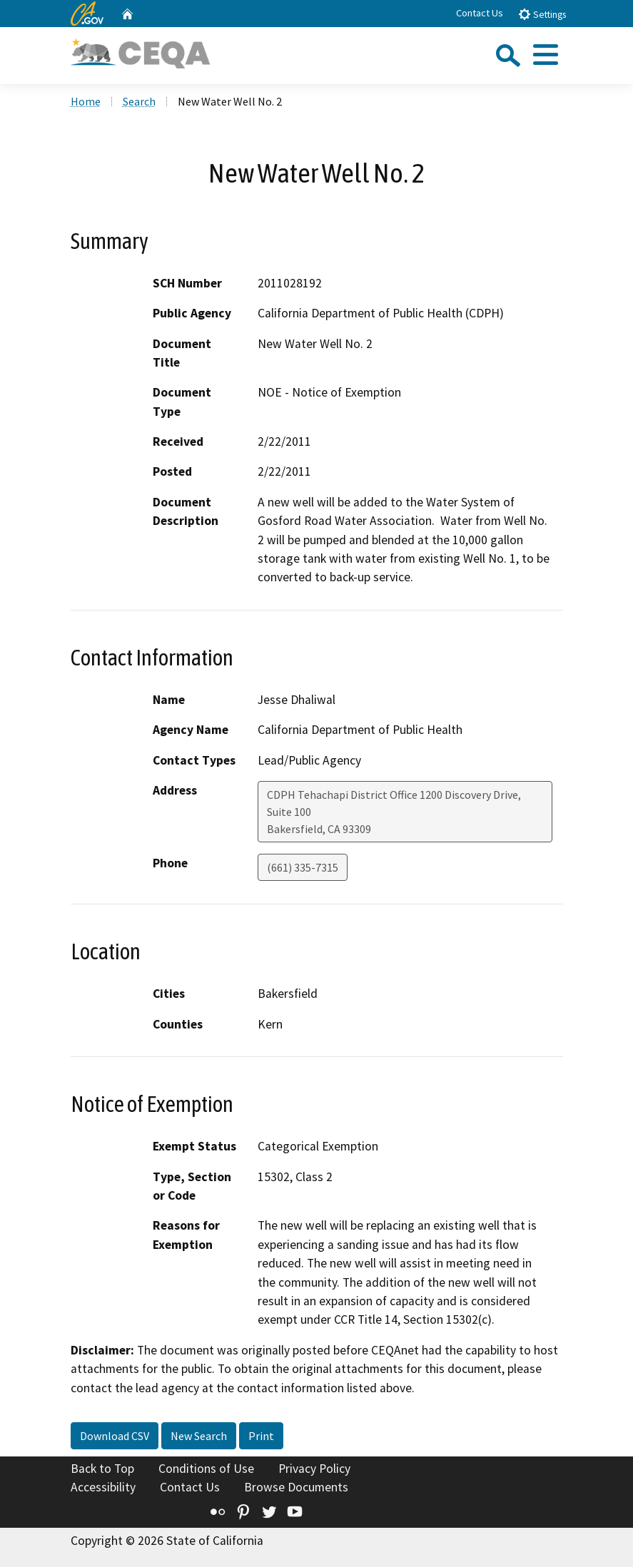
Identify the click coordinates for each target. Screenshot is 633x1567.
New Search (199, 1436)
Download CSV (114, 1436)
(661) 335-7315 (302, 867)
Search (139, 101)
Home (86, 101)
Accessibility (103, 1487)
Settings (542, 14)
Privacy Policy (314, 1468)
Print (261, 1436)
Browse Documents (296, 1487)
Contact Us (479, 12)
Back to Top (102, 1468)
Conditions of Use (206, 1468)
